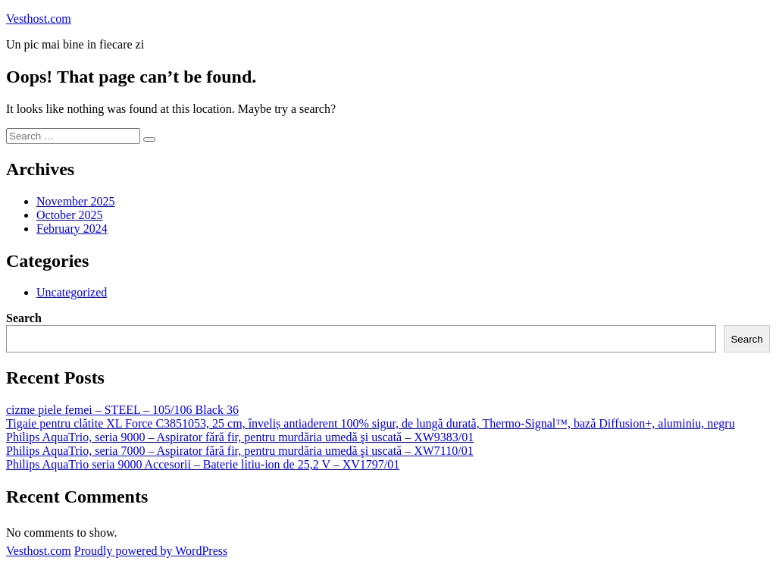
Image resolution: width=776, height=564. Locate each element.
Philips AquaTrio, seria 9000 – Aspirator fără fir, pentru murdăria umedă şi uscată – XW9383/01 (240, 437)
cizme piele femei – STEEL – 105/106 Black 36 (122, 409)
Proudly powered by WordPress (150, 550)
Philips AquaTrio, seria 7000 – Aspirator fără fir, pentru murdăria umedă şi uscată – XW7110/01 (240, 450)
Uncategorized (71, 292)
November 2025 (75, 201)
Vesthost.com (38, 18)
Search (24, 318)
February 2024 (72, 228)
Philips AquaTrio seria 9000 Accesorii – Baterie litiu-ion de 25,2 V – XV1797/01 (202, 464)
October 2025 (69, 214)
